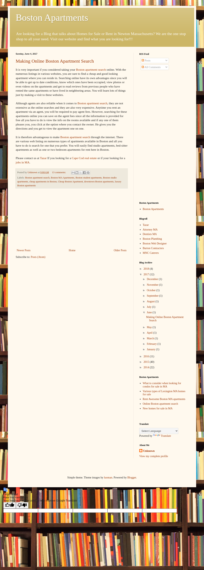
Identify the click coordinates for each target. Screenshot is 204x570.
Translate (162, 435)
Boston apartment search (91, 69)
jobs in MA (22, 162)
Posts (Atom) (38, 257)
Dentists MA (150, 234)
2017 (147, 274)
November (153, 284)
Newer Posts (23, 250)
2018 (147, 268)
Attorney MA (150, 229)
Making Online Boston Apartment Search (55, 61)
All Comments (151, 67)
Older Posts (120, 250)
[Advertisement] (71, 218)
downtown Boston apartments (99, 181)
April (150, 332)
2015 (147, 361)
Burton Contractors (153, 248)
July (149, 306)
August (151, 301)
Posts (146, 60)
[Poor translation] (22, 505)
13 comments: (59, 172)
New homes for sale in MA (158, 408)
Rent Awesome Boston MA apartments (164, 399)
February (152, 343)
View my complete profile (153, 456)
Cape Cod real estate (84, 158)
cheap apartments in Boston (43, 181)
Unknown (149, 450)
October (151, 290)
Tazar (43, 158)
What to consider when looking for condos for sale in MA (162, 385)
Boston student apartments (89, 177)
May (149, 327)
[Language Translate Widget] (158, 431)
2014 (147, 367)
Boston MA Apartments (62, 177)
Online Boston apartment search (160, 403)
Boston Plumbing (152, 238)
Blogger (131, 477)
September (153, 295)
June (149, 312)
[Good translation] (9, 505)
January (151, 349)
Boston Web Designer (155, 243)
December (153, 279)
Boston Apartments (52, 17)
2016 (147, 356)
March (151, 338)
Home (72, 250)
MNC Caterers (151, 252)
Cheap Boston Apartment (70, 181)
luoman (108, 477)
